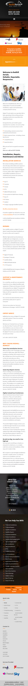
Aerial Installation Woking (13, 683)
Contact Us (18, 610)
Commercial (18, 603)
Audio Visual (7, 605)
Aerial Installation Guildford (12, 682)
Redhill (14, 591)
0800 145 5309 (14, 12)
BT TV (15, 589)
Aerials (5, 608)
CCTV (16, 605)
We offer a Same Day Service (10, 209)
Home (5, 603)
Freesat (8, 589)
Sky (20, 589)
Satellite (6, 618)
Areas (16, 608)
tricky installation (8, 214)
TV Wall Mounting (8, 610)
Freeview (18, 587)
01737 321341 (14, 14)
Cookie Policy (18, 621)
